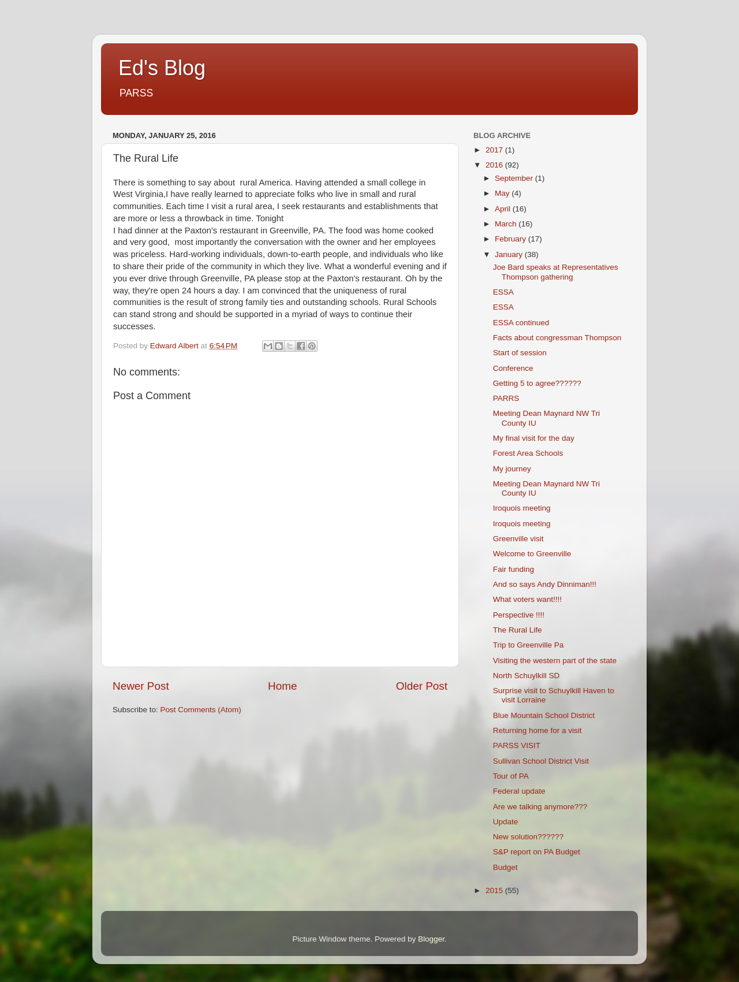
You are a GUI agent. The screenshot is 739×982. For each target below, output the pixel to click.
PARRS (506, 398)
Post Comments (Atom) (201, 709)
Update (505, 821)
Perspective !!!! (518, 615)
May (503, 193)
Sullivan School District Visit (541, 761)
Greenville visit (518, 538)
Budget (505, 867)
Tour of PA (511, 776)
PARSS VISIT (516, 745)
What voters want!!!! (527, 599)
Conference (513, 368)
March (506, 224)
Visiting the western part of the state (555, 660)
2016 (495, 165)
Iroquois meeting (522, 508)
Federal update (519, 791)
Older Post (421, 686)
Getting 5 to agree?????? (537, 383)
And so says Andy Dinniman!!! (544, 584)
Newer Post (141, 686)
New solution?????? (528, 836)
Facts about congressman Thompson (557, 337)
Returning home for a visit (537, 730)
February (511, 239)
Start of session (520, 352)
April (504, 208)
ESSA (503, 292)
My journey (512, 468)
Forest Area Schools (528, 453)
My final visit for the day (533, 438)
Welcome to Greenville (532, 553)
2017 (495, 150)
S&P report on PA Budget (536, 851)
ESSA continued (521, 322)
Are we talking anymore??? (540, 806)
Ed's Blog (162, 68)
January (510, 254)
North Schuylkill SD (526, 675)
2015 (495, 890)
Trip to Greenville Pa (528, 645)
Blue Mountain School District (544, 715)
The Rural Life (517, 630)
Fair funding (513, 569)
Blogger (431, 939)
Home (282, 686)
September (515, 178)
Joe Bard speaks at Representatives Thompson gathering (555, 272)
